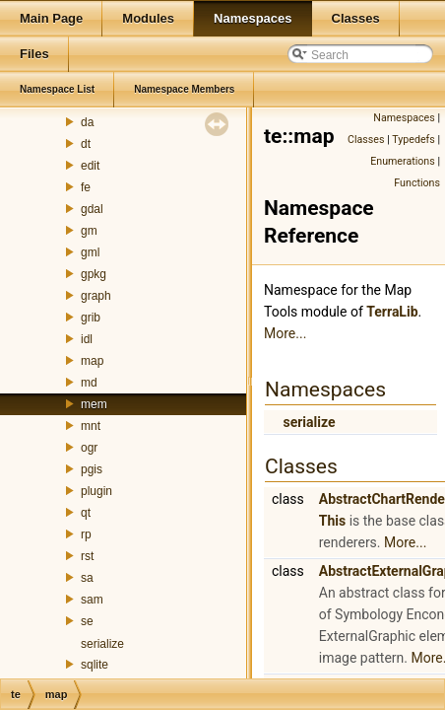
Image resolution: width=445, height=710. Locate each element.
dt (86, 144)
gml (90, 252)
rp (86, 534)
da (87, 122)
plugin (96, 491)
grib (90, 317)
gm (89, 231)
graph (96, 296)
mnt (90, 426)
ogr (89, 448)
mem (94, 404)
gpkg (93, 274)
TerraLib (391, 312)
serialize (102, 644)
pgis (91, 469)
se (87, 621)
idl (87, 339)
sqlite (94, 665)
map (92, 361)
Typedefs (413, 139)
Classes (366, 139)
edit (90, 166)
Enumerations (402, 161)
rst (87, 556)
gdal (92, 209)
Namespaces (403, 117)
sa (87, 578)
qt (86, 513)
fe (86, 187)
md (89, 383)
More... (285, 333)
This (332, 521)
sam (92, 599)
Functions (417, 183)
